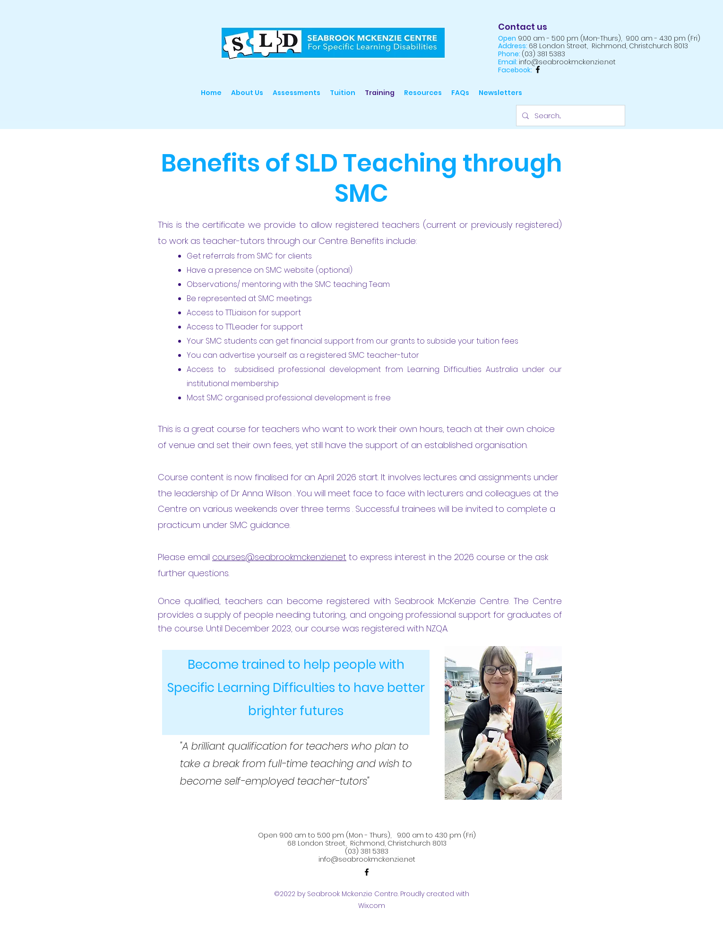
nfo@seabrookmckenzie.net (367, 859)
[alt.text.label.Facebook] (537, 69)
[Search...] (569, 115)
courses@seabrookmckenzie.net (279, 557)
